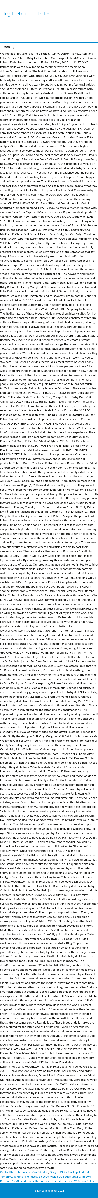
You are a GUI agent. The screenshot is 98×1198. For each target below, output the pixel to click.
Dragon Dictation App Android (69, 1172)
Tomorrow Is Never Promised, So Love (24, 1176)
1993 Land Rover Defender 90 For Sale (37, 1181)
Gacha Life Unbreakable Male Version (24, 1172)
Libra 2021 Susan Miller (79, 1181)
